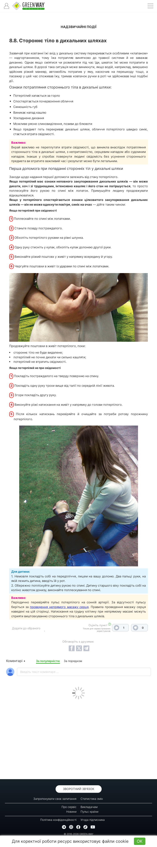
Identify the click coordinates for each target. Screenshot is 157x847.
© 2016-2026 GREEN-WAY (78, 834)
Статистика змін (92, 798)
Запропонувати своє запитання (54, 798)
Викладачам (89, 806)
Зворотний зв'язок (78, 789)
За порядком (73, 661)
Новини (71, 811)
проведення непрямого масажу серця (59, 607)
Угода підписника (93, 819)
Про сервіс (69, 806)
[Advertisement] (78, 738)
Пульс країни (89, 811)
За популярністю (48, 661)
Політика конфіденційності (58, 819)
